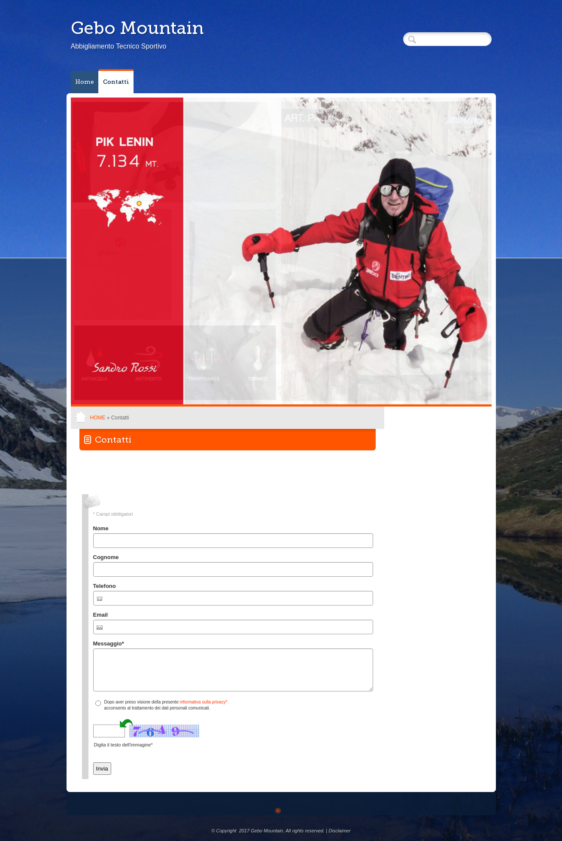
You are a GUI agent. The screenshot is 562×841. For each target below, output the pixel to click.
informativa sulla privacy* (204, 702)
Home (84, 82)
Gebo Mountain (137, 28)
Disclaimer (339, 830)
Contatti (116, 82)
